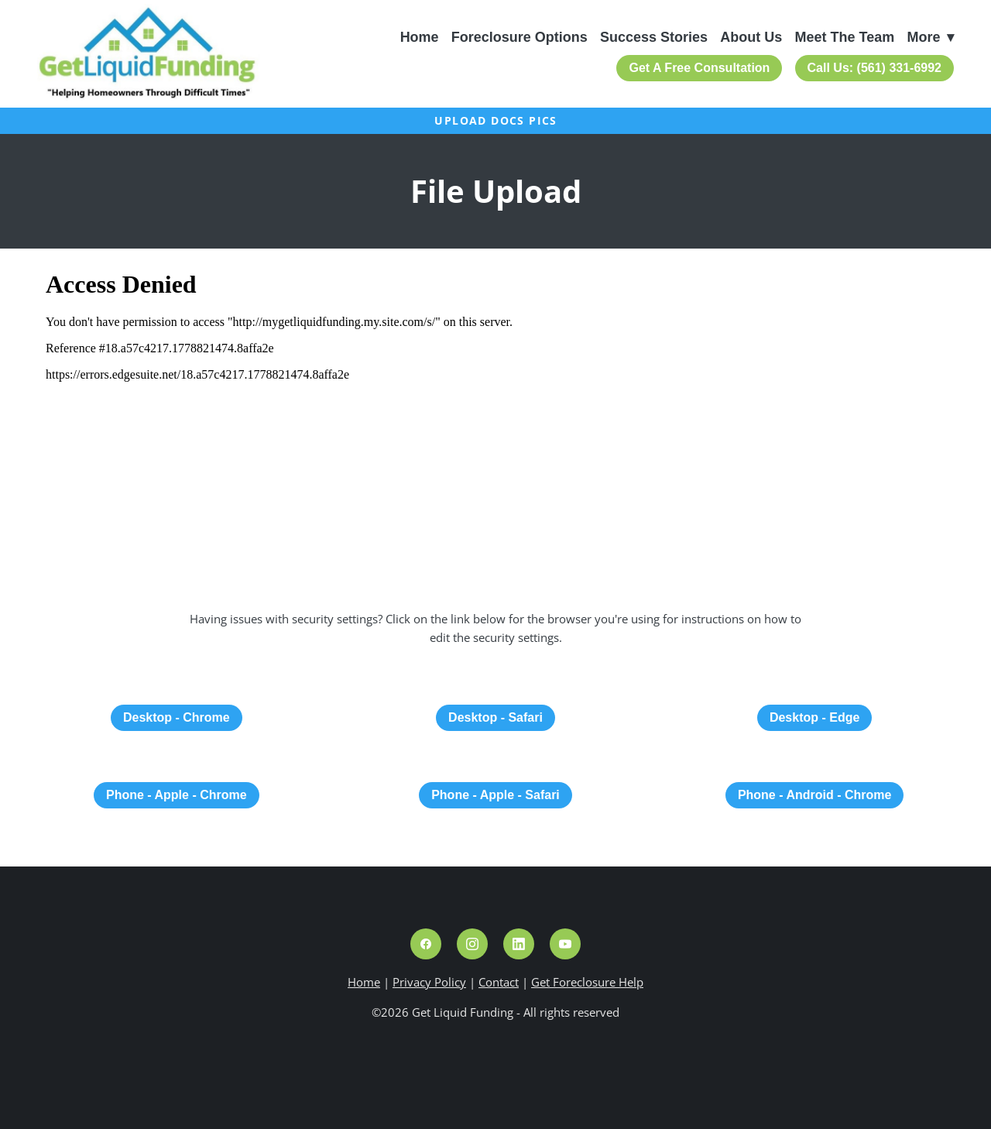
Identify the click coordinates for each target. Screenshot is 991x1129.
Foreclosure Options (519, 37)
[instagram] (472, 943)
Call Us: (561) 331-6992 (874, 67)
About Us (751, 37)
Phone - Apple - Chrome (176, 794)
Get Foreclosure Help (587, 982)
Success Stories (654, 37)
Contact (498, 982)
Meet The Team (845, 37)
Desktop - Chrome (176, 717)
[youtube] (565, 943)
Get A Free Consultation (699, 67)
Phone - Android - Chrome (815, 794)
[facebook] (425, 943)
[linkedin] (518, 943)
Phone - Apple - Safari (495, 794)
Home (419, 37)
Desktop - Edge (814, 717)
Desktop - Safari (495, 717)
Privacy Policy (429, 982)
